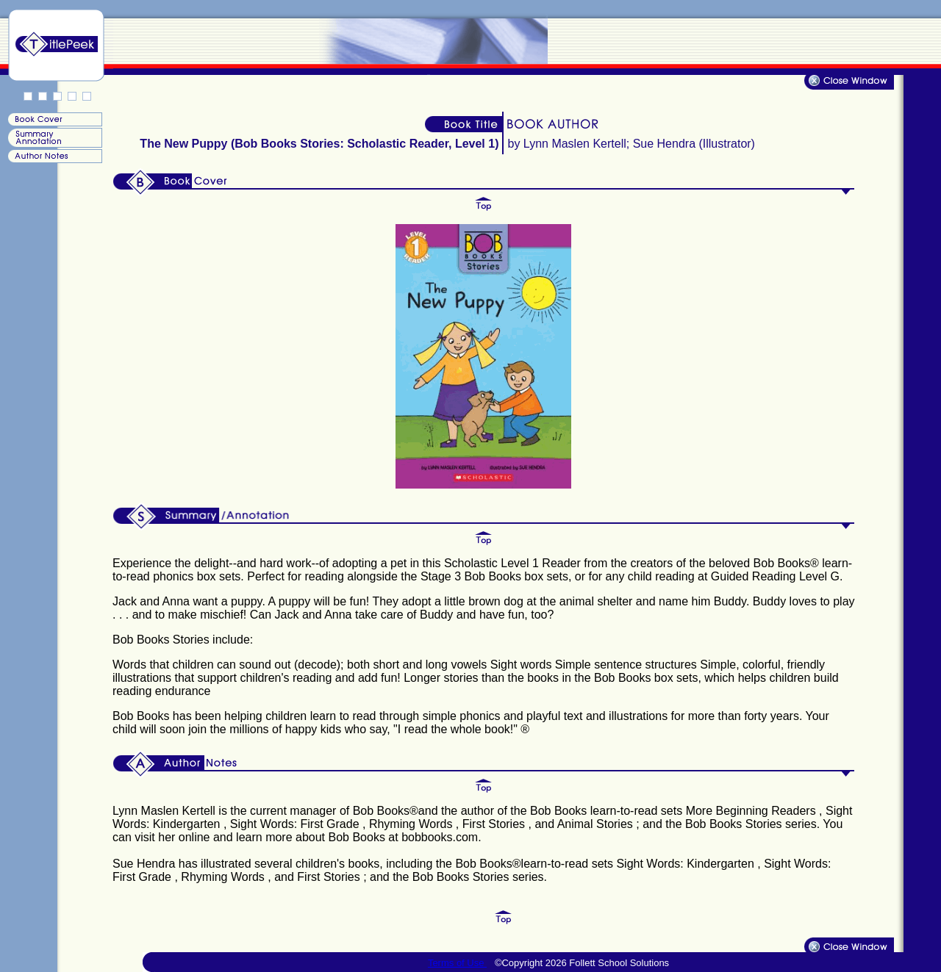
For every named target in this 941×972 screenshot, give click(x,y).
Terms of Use (457, 962)
